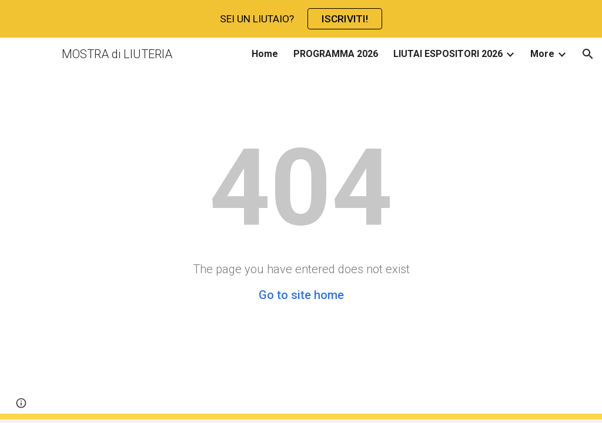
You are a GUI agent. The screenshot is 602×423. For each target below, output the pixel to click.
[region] (301, 19)
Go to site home (301, 295)
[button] (588, 54)
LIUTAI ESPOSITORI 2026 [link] (448, 53)
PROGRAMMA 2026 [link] (335, 53)
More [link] (542, 53)
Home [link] (265, 53)
